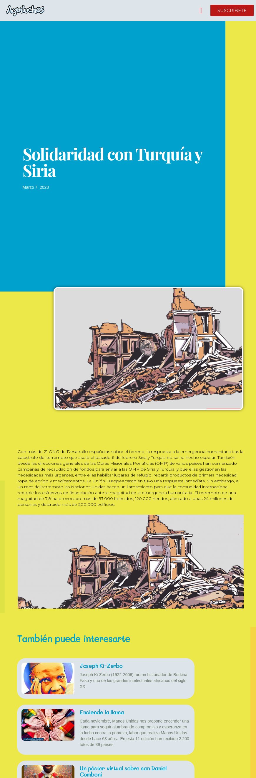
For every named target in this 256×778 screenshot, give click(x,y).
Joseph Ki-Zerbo (102, 665)
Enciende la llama (102, 712)
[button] (201, 11)
